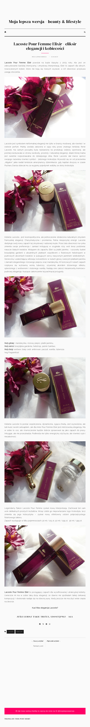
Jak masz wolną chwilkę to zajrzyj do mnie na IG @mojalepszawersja (45, 711)
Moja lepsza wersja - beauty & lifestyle (45, 21)
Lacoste (11, 631)
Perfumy (19, 631)
